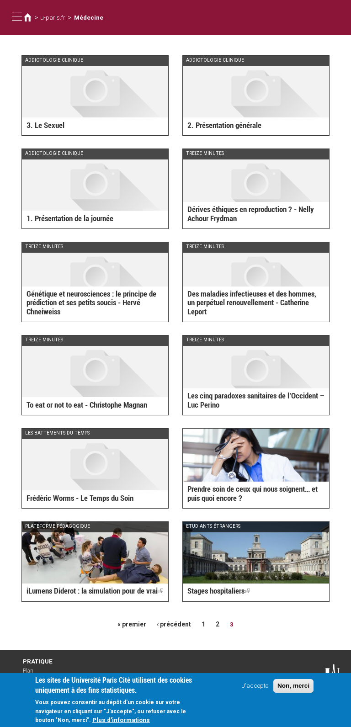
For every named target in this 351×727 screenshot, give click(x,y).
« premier (132, 624)
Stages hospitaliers (218, 591)
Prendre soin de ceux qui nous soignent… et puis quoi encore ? (252, 494)
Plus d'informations (121, 721)
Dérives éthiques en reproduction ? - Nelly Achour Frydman (250, 214)
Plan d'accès (32, 673)
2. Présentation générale (224, 125)
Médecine (87, 17)
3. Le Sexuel (45, 125)
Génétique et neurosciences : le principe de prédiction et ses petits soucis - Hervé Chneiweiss (91, 303)
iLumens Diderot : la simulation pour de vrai (95, 591)
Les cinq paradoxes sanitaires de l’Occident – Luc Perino (255, 400)
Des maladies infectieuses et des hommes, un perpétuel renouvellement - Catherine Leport (251, 303)
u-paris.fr (52, 17)
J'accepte (255, 687)
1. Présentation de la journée (70, 218)
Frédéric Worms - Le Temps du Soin (80, 498)
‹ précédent (174, 624)
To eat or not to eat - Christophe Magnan (87, 404)
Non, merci (293, 687)
